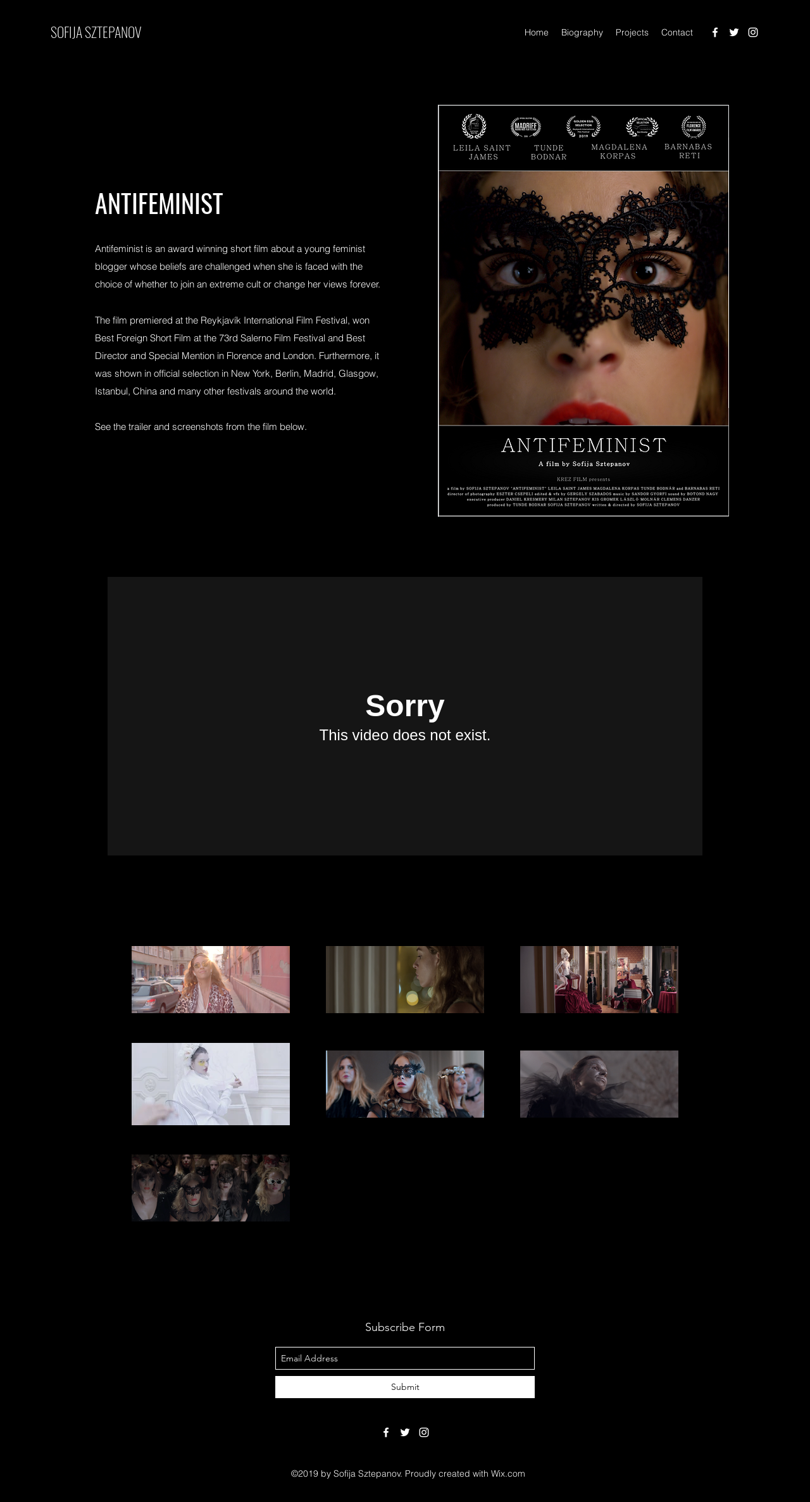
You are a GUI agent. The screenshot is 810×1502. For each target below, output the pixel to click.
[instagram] (753, 32)
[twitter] (734, 32)
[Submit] (405, 1387)
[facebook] (715, 32)
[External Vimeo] (405, 716)
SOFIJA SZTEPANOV (96, 32)
